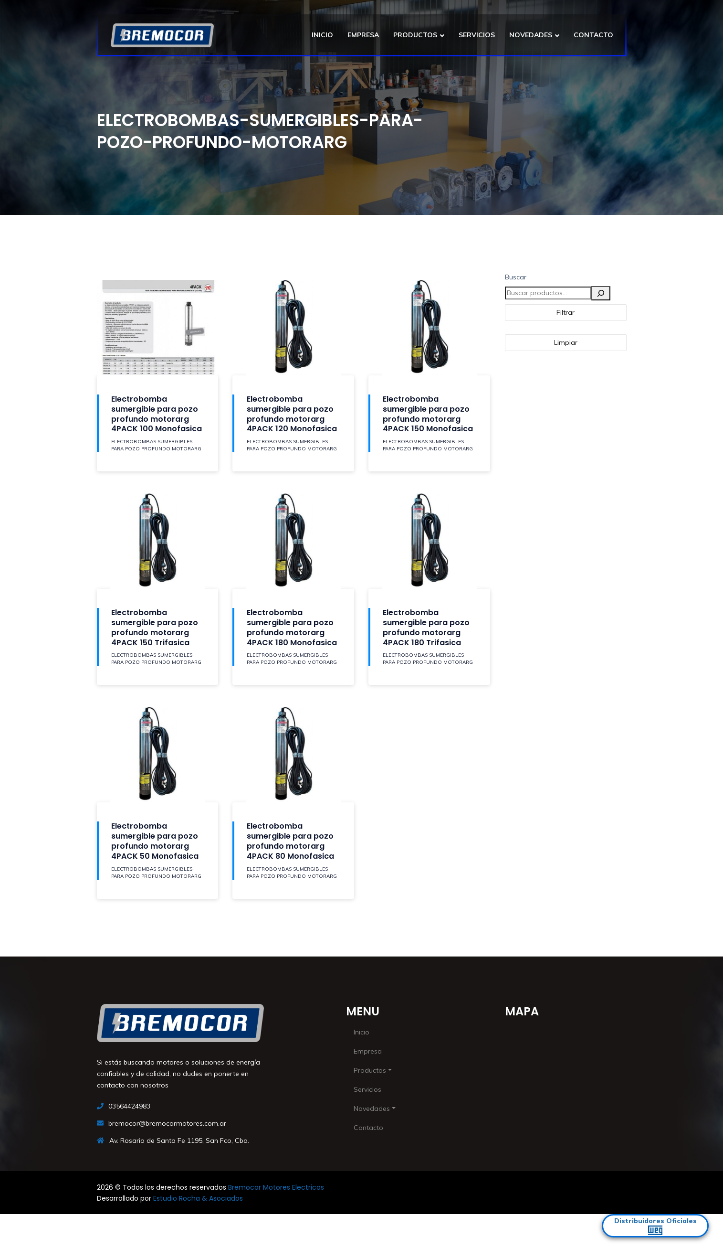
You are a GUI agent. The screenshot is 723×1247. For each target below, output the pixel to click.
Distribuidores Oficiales (655, 1225)
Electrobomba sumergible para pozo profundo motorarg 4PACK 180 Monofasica (292, 627)
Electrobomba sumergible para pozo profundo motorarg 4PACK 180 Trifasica (426, 627)
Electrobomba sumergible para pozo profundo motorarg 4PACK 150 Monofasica (428, 414)
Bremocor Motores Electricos (276, 1187)
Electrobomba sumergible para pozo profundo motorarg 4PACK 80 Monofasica (290, 841)
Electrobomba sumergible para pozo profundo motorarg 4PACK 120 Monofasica (292, 414)
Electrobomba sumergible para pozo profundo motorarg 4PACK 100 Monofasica (156, 414)
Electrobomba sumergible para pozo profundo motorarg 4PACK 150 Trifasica (154, 627)
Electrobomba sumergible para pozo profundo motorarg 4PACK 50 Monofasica (155, 841)
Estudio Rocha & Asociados (198, 1198)
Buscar (515, 277)
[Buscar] (600, 293)
